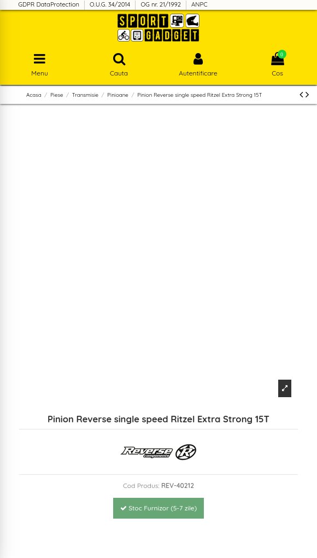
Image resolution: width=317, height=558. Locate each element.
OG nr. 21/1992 (161, 4)
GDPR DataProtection (49, 4)
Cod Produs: (141, 485)
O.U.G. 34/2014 (111, 4)
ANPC (199, 4)
